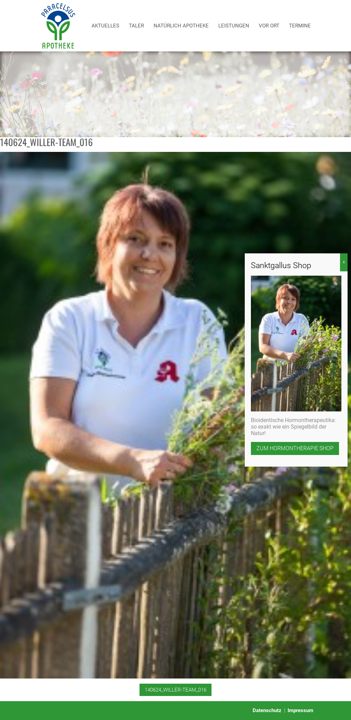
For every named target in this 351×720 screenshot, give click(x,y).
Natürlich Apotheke (181, 26)
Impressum (300, 710)
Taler (136, 26)
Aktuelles (105, 26)
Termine (300, 26)
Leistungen (233, 26)
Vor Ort (269, 26)
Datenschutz (267, 710)
